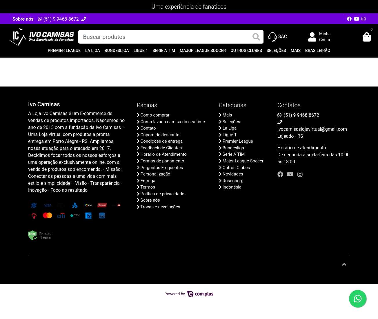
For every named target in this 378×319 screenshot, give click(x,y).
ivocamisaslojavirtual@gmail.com (312, 129)
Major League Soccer (203, 50)
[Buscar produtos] (170, 37)
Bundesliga (117, 50)
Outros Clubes (246, 50)
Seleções (276, 50)
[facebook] (281, 174)
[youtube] (291, 174)
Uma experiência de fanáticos (189, 6)
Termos (147, 187)
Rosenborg (233, 180)
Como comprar (155, 115)
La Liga (92, 50)
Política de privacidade (162, 193)
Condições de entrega (162, 141)
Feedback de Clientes (161, 147)
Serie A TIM (163, 50)
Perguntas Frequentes (162, 167)
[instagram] (300, 174)
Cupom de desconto (160, 134)
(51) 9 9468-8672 (58, 19)
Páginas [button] (147, 105)
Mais (296, 50)
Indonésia (232, 187)
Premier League (64, 50)
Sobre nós (22, 19)
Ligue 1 (141, 50)
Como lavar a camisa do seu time (173, 121)
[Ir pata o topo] (344, 264)
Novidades (233, 174)
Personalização (155, 174)
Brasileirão (317, 50)
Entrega (148, 180)
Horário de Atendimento (164, 154)
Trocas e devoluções (160, 206)
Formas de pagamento (162, 161)
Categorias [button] (232, 105)
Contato (148, 128)
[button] (323, 37)
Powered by (189, 293)
